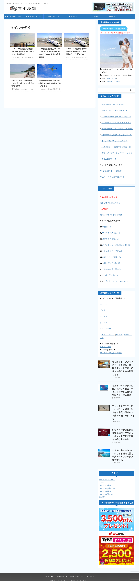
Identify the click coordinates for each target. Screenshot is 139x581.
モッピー (103, 301)
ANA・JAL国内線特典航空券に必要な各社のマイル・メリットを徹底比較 (22, 51)
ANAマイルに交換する (111, 254)
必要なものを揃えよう (110, 237)
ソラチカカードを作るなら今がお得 (115, 116)
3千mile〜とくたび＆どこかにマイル (116, 134)
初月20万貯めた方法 (33, 16)
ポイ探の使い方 (111, 272)
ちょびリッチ (105, 325)
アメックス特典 (93, 16)
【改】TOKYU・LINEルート (116, 278)
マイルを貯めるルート (110, 231)
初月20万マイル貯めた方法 (110, 213)
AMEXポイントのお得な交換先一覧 (115, 146)
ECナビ (118, 331)
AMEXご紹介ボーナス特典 (110, 169)
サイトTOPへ (49, 550)
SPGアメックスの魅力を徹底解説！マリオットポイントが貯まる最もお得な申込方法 (123, 414)
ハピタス (103, 313)
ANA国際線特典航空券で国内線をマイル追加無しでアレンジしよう (49, 83)
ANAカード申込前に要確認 (110, 348)
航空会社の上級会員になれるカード (115, 122)
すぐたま (103, 319)
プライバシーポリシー (75, 550)
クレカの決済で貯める (110, 266)
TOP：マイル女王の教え (14, 16)
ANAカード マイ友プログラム (111, 175)
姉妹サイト (113, 16)
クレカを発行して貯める (111, 248)
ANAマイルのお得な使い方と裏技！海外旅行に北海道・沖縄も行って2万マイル (76, 51)
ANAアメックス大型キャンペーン (115, 110)
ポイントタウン (108, 331)
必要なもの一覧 (53, 16)
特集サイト (111, 78)
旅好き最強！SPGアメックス (113, 104)
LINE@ (116, 81)
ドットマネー (105, 342)
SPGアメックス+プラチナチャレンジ (116, 152)
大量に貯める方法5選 (110, 260)
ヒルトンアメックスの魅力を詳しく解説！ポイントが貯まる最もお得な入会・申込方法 (123, 379)
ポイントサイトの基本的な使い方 (115, 243)
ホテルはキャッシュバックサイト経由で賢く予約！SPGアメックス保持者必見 (123, 431)
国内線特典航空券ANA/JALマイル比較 (116, 128)
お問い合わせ (60, 550)
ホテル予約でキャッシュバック (114, 140)
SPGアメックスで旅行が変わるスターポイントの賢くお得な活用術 (22, 83)
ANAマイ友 (73, 16)
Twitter (109, 81)
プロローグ (106, 225)
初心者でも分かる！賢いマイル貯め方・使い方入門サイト (69, 555)
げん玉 (102, 307)
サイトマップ (89, 550)
